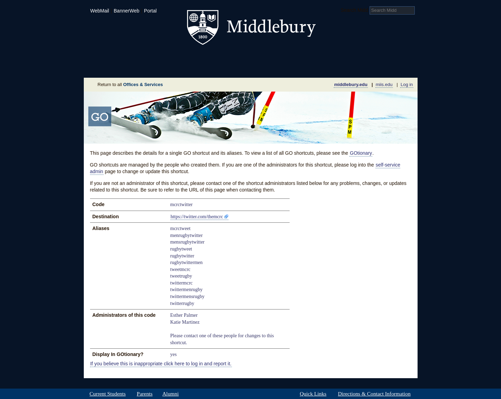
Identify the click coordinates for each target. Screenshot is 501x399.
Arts (307, 57)
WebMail (99, 11)
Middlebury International (372, 57)
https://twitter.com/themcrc (196, 216)
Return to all (130, 84)
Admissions (108, 57)
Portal (150, 11)
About (118, 67)
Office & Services (383, 67)
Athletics (268, 57)
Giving (220, 67)
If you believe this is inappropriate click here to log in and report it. (160, 363)
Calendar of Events (316, 67)
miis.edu (384, 84)
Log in (407, 84)
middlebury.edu (350, 84)
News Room (259, 67)
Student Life (216, 57)
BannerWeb (126, 11)
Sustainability (178, 67)
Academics (162, 57)
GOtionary (361, 153)
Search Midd (354, 10)
